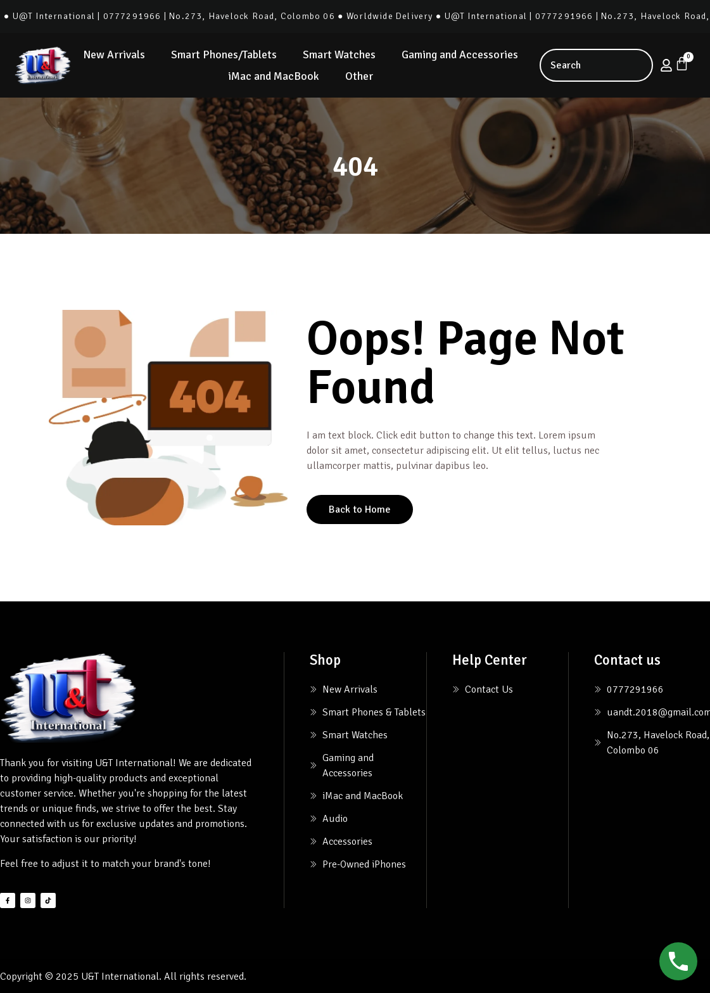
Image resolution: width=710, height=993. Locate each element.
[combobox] (596, 65)
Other (359, 76)
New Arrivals (114, 54)
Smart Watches (339, 54)
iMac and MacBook (273, 76)
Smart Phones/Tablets (224, 54)
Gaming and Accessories (460, 54)
